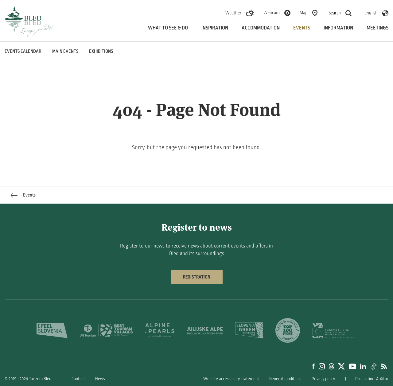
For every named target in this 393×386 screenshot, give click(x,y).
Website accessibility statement (231, 378)
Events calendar (23, 51)
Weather (233, 12)
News (100, 378)
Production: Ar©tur (371, 378)
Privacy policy (323, 378)
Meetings (377, 28)
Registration (196, 277)
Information (338, 28)
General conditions (285, 378)
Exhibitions (101, 51)
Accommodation (261, 28)
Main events (65, 51)
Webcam (271, 12)
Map (304, 12)
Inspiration (214, 28)
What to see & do (168, 28)
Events (301, 28)
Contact (78, 378)
